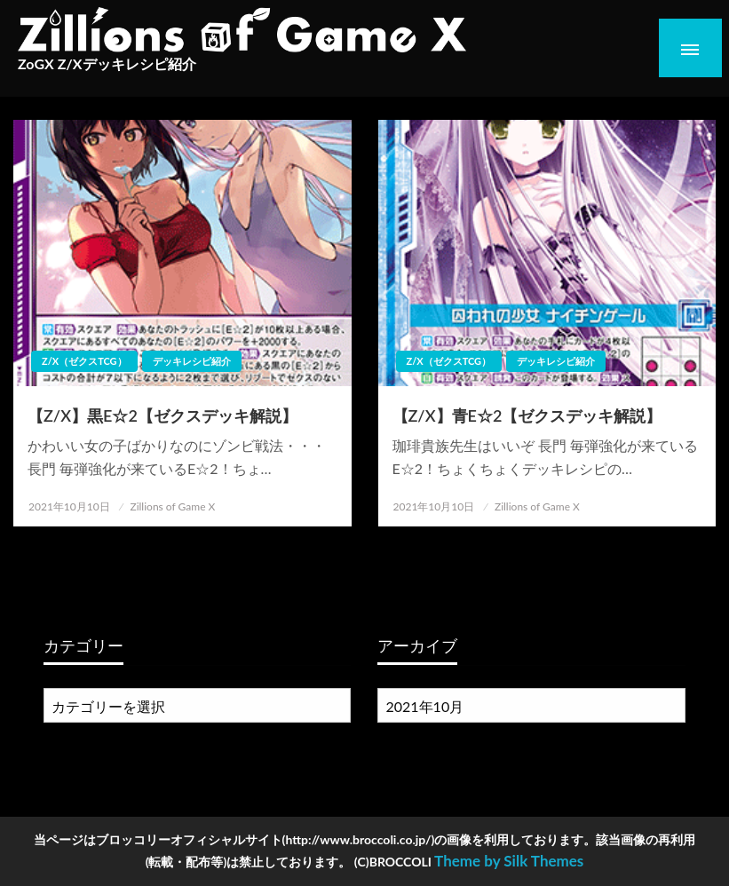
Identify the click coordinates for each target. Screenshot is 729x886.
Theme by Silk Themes (508, 860)
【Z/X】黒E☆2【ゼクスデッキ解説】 (162, 415)
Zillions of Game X (172, 506)
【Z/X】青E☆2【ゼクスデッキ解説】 (527, 415)
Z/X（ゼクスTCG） (84, 361)
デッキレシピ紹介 (192, 361)
